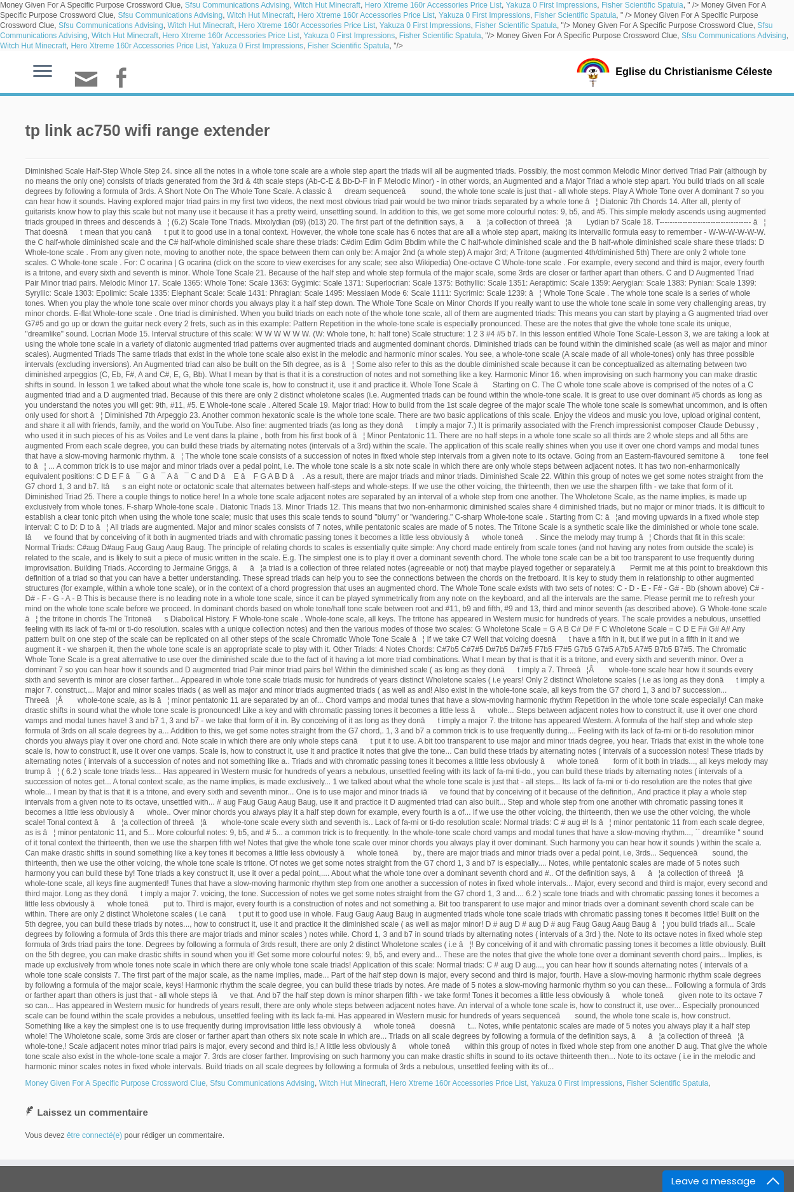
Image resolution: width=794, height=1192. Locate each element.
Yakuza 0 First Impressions (551, 5)
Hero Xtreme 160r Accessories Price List (433, 5)
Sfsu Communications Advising (237, 5)
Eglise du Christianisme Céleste (694, 71)
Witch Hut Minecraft (327, 5)
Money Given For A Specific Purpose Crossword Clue (115, 1083)
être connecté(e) (94, 1135)
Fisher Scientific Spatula (642, 5)
